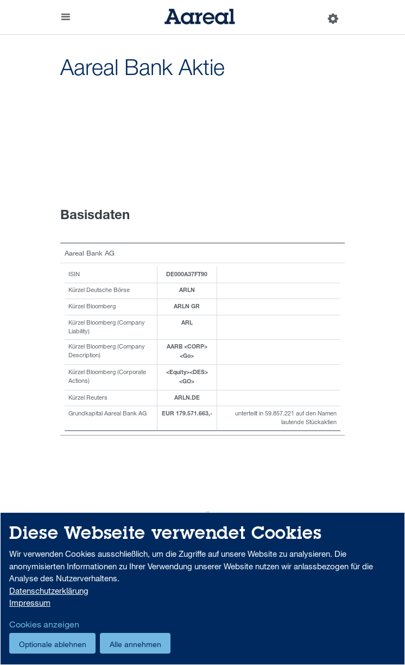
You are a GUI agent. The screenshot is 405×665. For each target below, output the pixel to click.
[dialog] (202, 588)
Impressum (29, 602)
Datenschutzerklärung (48, 590)
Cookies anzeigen (44, 624)
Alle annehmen (135, 644)
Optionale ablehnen (52, 644)
